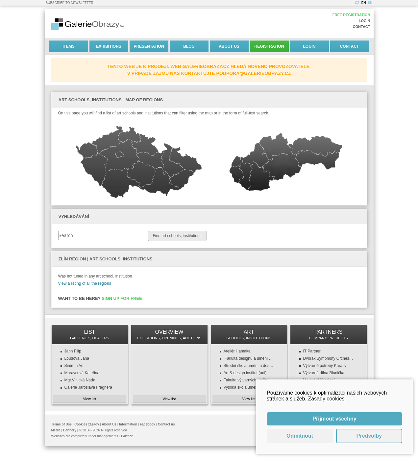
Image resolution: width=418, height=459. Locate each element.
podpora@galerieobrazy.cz (253, 73)
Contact (361, 27)
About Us (229, 46)
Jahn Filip (72, 351)
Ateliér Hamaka (237, 351)
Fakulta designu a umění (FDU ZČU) (249, 358)
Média (56, 430)
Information (128, 424)
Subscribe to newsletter (69, 3)
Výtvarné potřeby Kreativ (324, 365)
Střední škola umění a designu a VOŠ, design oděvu (249, 365)
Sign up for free (122, 298)
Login (364, 21)
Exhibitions (108, 46)
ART (249, 334)
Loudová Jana (76, 358)
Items (68, 46)
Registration (269, 46)
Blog (189, 46)
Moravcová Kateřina (82, 373)
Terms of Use (61, 424)
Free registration (351, 15)
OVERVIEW (169, 334)
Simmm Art (74, 365)
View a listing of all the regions (84, 283)
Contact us (166, 424)
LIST (90, 334)
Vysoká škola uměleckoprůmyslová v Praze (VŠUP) (249, 387)
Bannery (69, 430)
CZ (357, 3)
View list (89, 399)
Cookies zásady (86, 424)
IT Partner (312, 351)
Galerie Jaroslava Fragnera (88, 387)
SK (370, 3)
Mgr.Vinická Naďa (80, 380)
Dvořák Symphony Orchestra (328, 358)
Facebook (147, 424)
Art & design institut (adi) (245, 373)
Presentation (149, 46)
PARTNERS (328, 334)
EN (363, 3)
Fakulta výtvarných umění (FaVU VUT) (249, 380)
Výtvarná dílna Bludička (323, 373)
